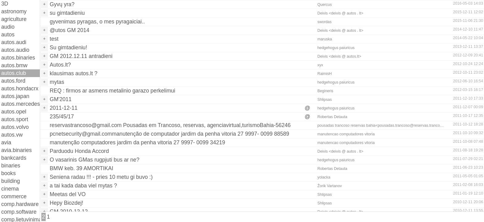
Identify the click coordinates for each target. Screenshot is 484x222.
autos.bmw (14, 65)
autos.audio (15, 50)
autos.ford (13, 81)
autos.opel (13, 112)
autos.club (13, 73)
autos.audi (13, 42)
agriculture (14, 19)
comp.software (18, 212)
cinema (10, 189)
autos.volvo (15, 127)
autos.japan (15, 96)
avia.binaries (16, 150)
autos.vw (12, 135)
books (8, 173)
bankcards (13, 158)
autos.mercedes (20, 104)
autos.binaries (18, 58)
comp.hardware (20, 204)
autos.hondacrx (19, 88)
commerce (14, 196)
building (10, 181)
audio (8, 27)
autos (8, 34)
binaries (10, 165)
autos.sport (14, 119)
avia (6, 142)
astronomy (14, 11)
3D (4, 4)
